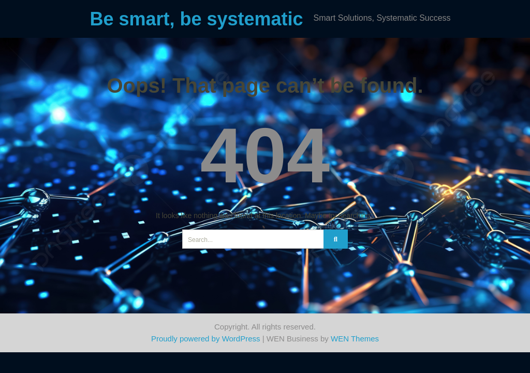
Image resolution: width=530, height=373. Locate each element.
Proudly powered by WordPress (205, 338)
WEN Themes (355, 338)
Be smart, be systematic (196, 19)
